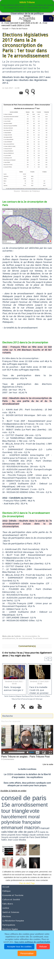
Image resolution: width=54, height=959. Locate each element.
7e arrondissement (40, 638)
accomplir (13, 837)
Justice (5, 908)
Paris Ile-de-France (20, 28)
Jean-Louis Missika (16, 839)
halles (4, 839)
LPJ (36, 831)
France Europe (27, 699)
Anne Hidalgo (22, 834)
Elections (6, 916)
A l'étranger (38, 699)
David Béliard (41, 837)
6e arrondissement (24, 638)
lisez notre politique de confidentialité (32, 941)
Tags (33, 883)
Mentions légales (10, 929)
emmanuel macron (20, 827)
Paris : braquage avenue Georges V (13, 689)
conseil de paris (23, 798)
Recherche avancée (10, 721)
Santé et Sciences (10, 912)
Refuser (43, 946)
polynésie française (21, 822)
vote (34, 811)
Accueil (5, 28)
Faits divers (7, 904)
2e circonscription (29, 636)
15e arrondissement (24, 805)
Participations (8, 925)
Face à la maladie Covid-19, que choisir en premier (39, 689)
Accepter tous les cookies (19, 946)
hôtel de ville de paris (20, 831)
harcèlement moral (20, 816)
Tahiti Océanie (9, 696)
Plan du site (24, 883)
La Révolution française (13, 921)
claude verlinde (36, 834)
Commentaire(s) (27, 646)
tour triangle (15, 811)
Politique (6, 891)
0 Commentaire (7, 759)
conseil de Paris (26, 837)
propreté (11, 834)
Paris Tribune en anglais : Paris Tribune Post (25, 756)
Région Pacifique (22, 696)
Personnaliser (27, 953)
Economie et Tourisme (12, 895)
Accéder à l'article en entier (13, 790)
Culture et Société (11, 899)
